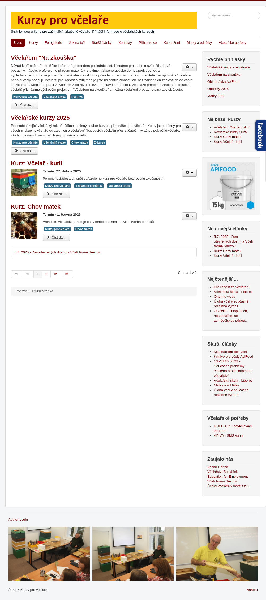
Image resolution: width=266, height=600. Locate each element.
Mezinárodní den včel (231, 352)
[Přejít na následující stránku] (56, 274)
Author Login (18, 519)
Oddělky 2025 (218, 89)
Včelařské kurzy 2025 (40, 117)
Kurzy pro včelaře (25, 96)
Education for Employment (227, 476)
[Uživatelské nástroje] (189, 67)
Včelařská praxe (55, 96)
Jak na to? (77, 43)
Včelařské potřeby (232, 43)
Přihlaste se (148, 43)
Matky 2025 (216, 96)
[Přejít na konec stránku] (67, 274)
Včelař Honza (217, 467)
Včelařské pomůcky (89, 185)
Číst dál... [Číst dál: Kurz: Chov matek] (56, 237)
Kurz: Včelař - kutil (36, 163)
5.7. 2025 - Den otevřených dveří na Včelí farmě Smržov (57, 252)
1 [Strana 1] (38, 274)
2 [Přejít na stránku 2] (46, 274)
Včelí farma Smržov (222, 481)
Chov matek (79, 142)
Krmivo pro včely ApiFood (233, 357)
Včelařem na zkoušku (223, 74)
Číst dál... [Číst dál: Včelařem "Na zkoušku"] (24, 105)
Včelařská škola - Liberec (233, 380)
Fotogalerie (53, 43)
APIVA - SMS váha (228, 436)
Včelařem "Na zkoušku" (43, 57)
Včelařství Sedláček (222, 472)
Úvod (18, 43)
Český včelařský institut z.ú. (228, 486)
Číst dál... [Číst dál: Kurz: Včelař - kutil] (56, 194)
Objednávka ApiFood (223, 82)
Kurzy (33, 43)
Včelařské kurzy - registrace (228, 67)
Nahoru (252, 590)
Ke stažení (172, 43)
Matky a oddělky (199, 43)
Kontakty (125, 43)
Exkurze (77, 96)
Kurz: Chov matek (36, 206)
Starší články (101, 43)
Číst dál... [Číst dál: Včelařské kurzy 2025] (24, 151)
